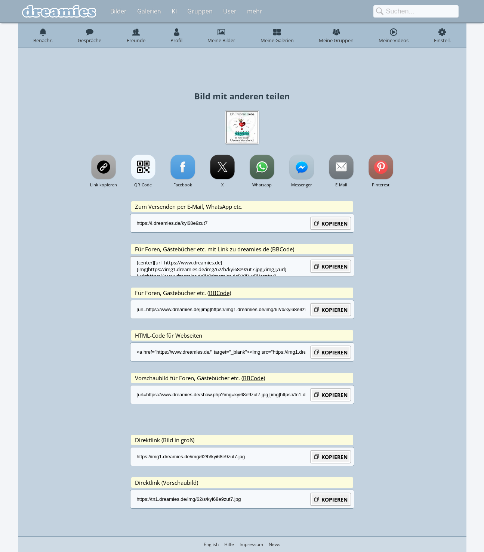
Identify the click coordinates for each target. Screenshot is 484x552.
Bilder (118, 11)
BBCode (282, 249)
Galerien (149, 11)
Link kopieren (103, 184)
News (274, 544)
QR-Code (143, 184)
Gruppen (200, 11)
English (211, 544)
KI (174, 11)
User (230, 11)
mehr (254, 11)
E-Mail (341, 184)
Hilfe (229, 544)
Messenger (301, 184)
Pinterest (380, 184)
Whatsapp (262, 184)
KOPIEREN (331, 223)
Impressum (251, 544)
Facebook (182, 184)
